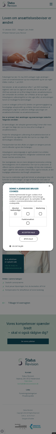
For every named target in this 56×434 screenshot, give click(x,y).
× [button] (49, 186)
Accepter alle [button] (28, 232)
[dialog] (28, 217)
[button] (16, 246)
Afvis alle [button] (28, 239)
